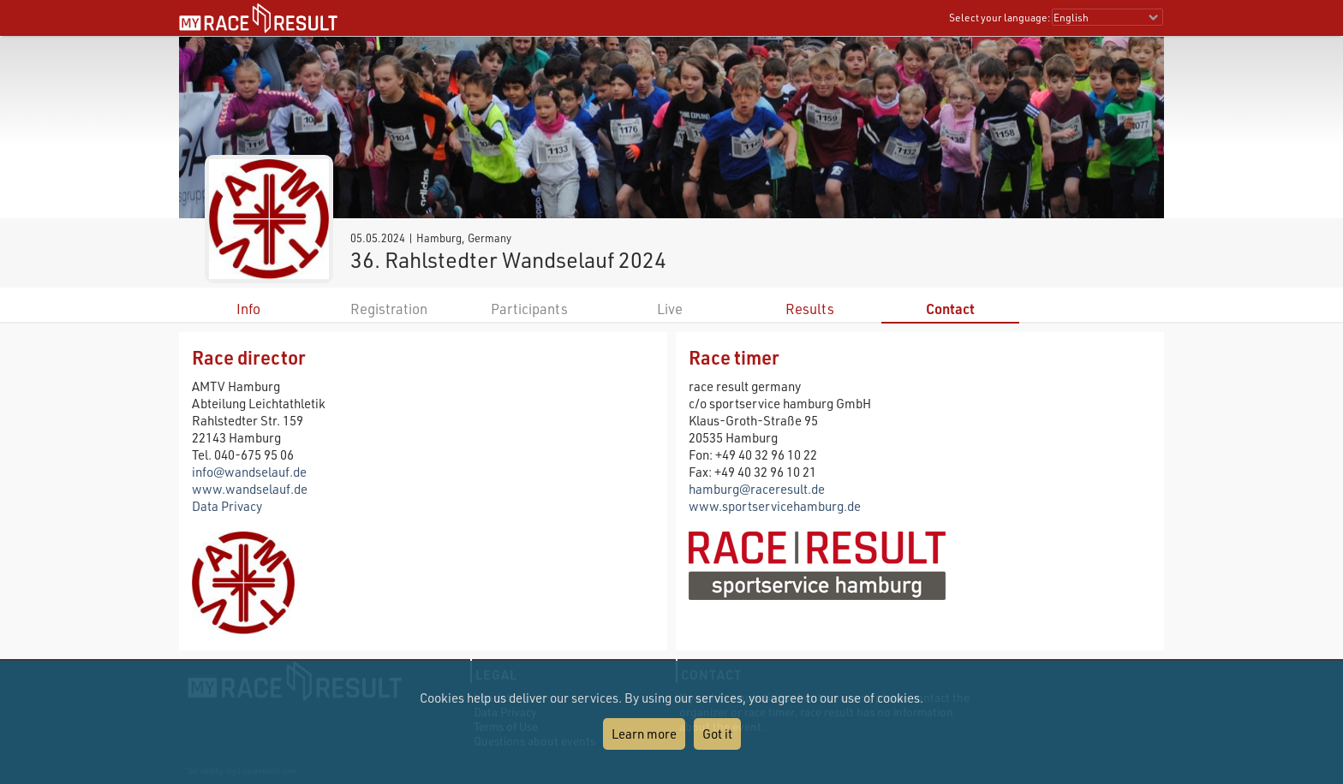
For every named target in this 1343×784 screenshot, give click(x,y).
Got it (717, 733)
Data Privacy (227, 505)
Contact (950, 309)
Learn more (644, 733)
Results (809, 309)
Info (248, 309)
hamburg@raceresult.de (757, 488)
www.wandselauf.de (249, 488)
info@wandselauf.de (249, 471)
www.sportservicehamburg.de (775, 505)
